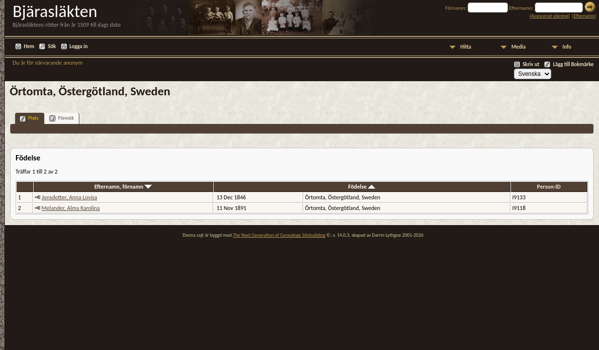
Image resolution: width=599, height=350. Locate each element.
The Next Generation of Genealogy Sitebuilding (279, 235)
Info (567, 47)
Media (518, 47)
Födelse (362, 186)
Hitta (465, 47)
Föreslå (61, 118)
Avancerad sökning (549, 16)
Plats (28, 118)
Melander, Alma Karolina (71, 208)
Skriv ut (531, 64)
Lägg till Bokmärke (573, 64)
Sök (51, 46)
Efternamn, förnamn (123, 186)
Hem (29, 46)
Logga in (79, 46)
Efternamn (584, 16)
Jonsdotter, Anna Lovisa (69, 197)
